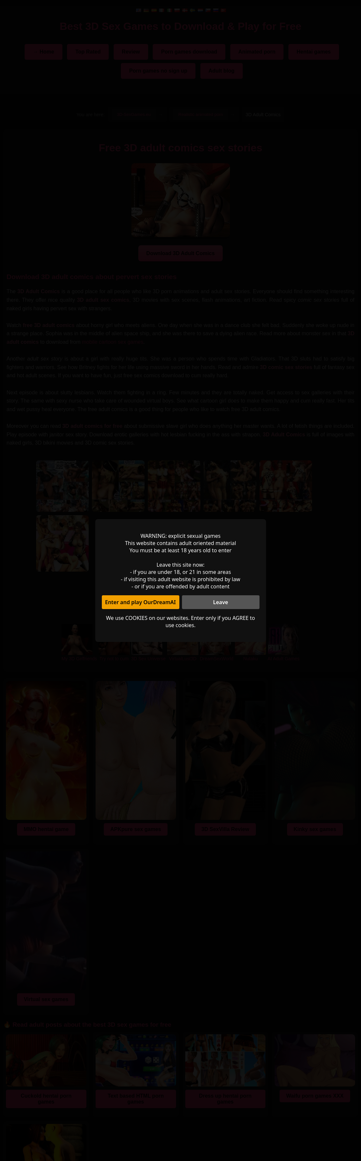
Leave (220, 602)
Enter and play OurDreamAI (140, 602)
